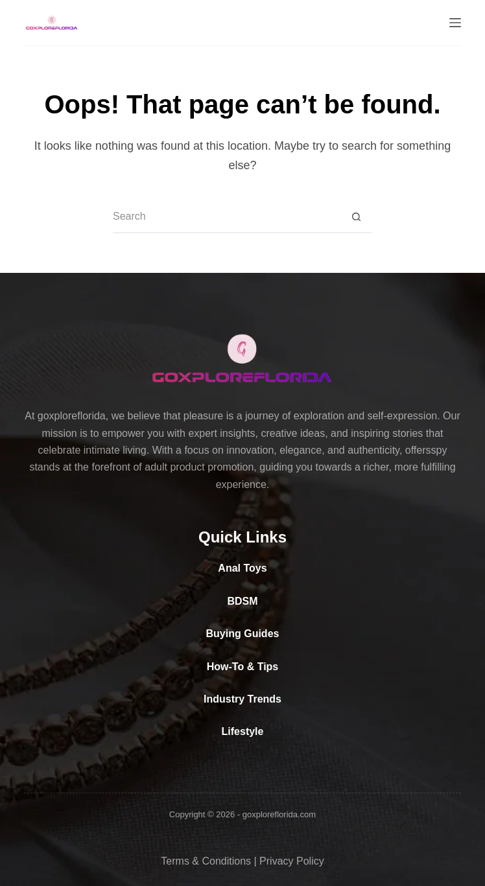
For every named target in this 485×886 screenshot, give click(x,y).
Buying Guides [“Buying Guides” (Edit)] (242, 633)
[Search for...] (226, 217)
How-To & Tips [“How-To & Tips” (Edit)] (243, 666)
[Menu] (455, 23)
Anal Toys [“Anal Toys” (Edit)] (242, 568)
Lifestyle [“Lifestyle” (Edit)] (243, 731)
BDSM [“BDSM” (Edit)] (242, 601)
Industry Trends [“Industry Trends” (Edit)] (242, 699)
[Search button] (356, 217)
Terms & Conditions (206, 861)
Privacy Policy (291, 861)
